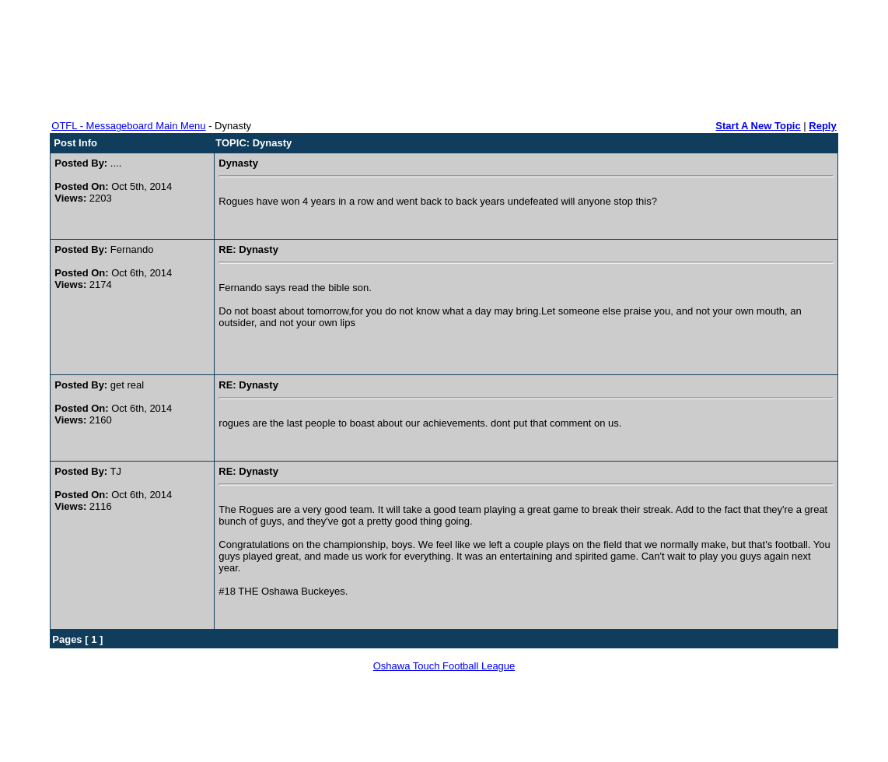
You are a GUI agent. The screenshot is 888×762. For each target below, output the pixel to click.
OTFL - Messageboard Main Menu (128, 126)
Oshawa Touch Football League (444, 666)
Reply (822, 126)
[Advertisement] (444, 55)
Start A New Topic (757, 126)
